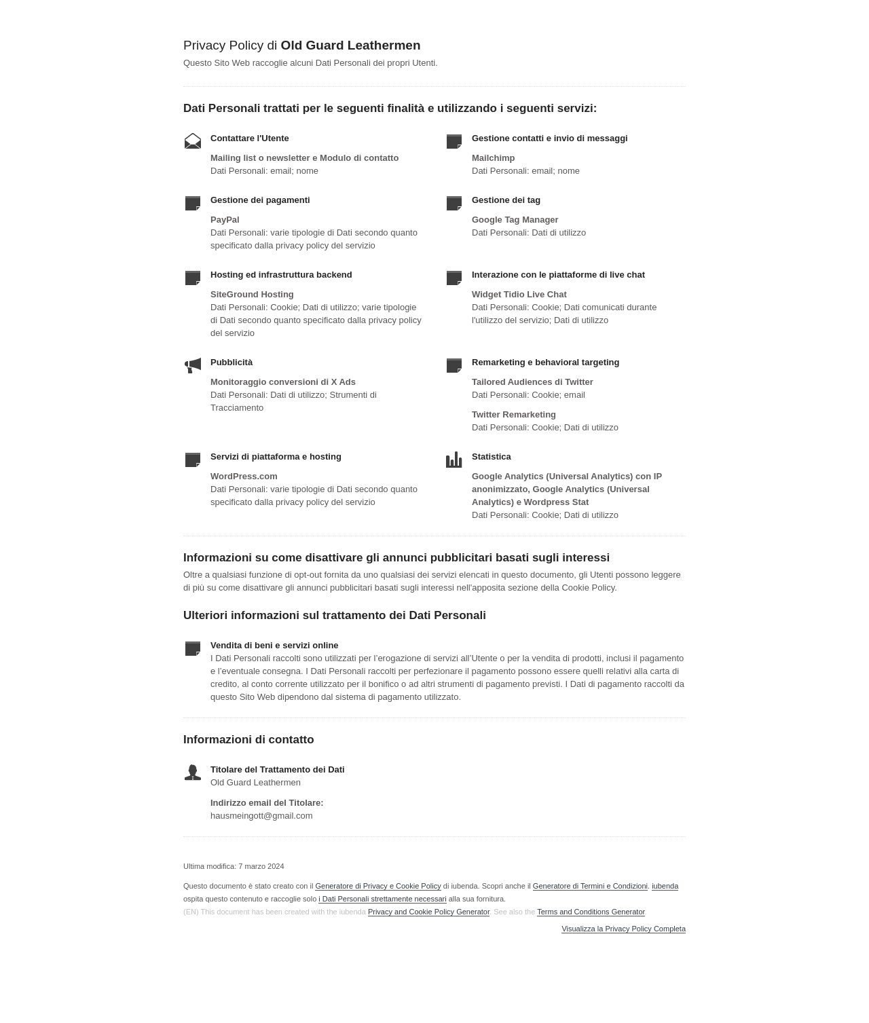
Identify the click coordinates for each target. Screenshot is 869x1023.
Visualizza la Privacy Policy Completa (623, 929)
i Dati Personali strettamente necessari (382, 899)
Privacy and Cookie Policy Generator (428, 912)
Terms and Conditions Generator (590, 912)
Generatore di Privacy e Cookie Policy (378, 886)
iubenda (665, 886)
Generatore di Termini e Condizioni (590, 886)
